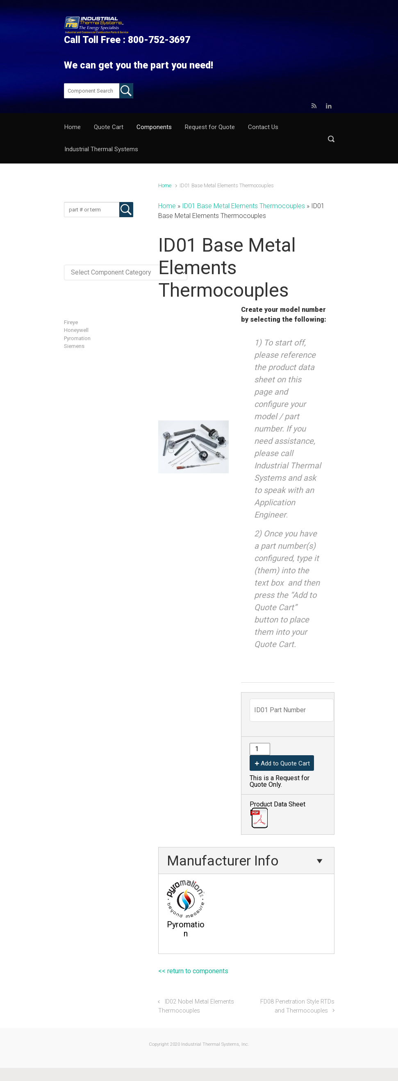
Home (164, 185)
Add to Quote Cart (285, 763)
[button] (331, 138)
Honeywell (76, 330)
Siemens (74, 346)
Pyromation (77, 338)
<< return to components (193, 971)
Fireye (71, 322)
